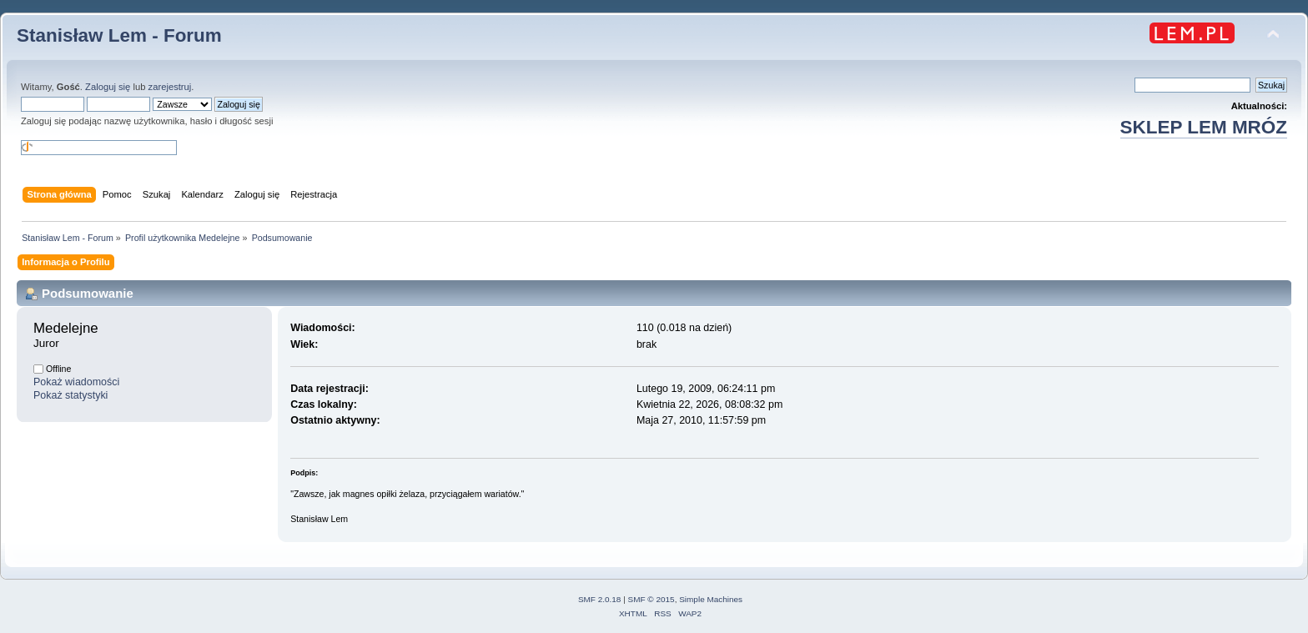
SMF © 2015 (651, 599)
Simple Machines (710, 599)
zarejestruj (170, 87)
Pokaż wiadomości (76, 382)
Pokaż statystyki (70, 395)
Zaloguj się (107, 87)
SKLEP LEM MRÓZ (1203, 127)
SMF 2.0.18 (599, 599)
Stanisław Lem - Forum (119, 35)
